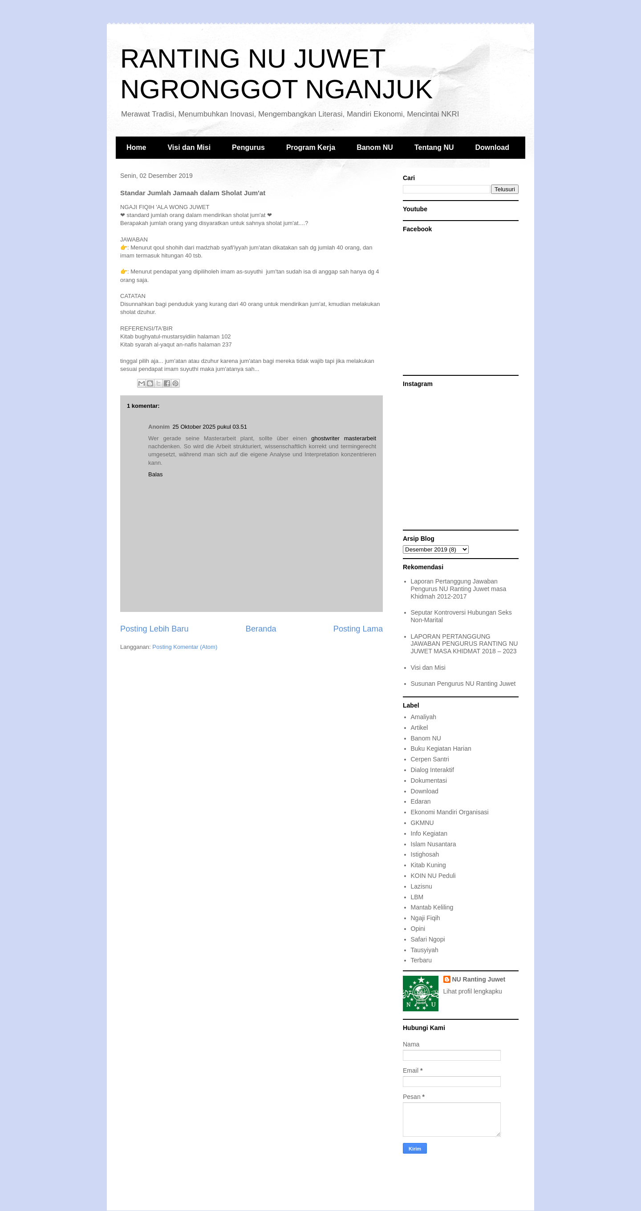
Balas (155, 474)
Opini (418, 928)
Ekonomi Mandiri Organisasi (450, 812)
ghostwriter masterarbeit (343, 438)
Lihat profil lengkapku (472, 991)
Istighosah (425, 854)
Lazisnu (421, 886)
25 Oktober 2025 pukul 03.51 (209, 426)
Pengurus (248, 147)
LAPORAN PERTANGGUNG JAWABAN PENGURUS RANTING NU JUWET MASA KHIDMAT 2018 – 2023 (464, 644)
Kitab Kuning (428, 865)
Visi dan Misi (189, 147)
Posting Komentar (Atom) (184, 647)
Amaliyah (424, 716)
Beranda (261, 628)
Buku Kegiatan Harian (441, 748)
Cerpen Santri (430, 759)
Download (492, 147)
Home (136, 147)
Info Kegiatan (429, 833)
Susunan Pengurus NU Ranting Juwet (463, 683)
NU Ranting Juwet (479, 979)
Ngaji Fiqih (425, 917)
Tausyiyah (424, 950)
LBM (417, 897)
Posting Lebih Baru (154, 628)
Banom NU (375, 147)
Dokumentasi (429, 780)
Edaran (421, 801)
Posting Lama (358, 628)
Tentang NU (434, 147)
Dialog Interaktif (432, 769)
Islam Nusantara (433, 844)
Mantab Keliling (432, 907)
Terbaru (421, 960)
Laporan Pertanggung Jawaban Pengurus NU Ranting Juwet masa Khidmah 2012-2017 (459, 589)
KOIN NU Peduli (433, 875)
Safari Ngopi (428, 939)
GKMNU (422, 822)
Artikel (419, 727)
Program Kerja (310, 147)
